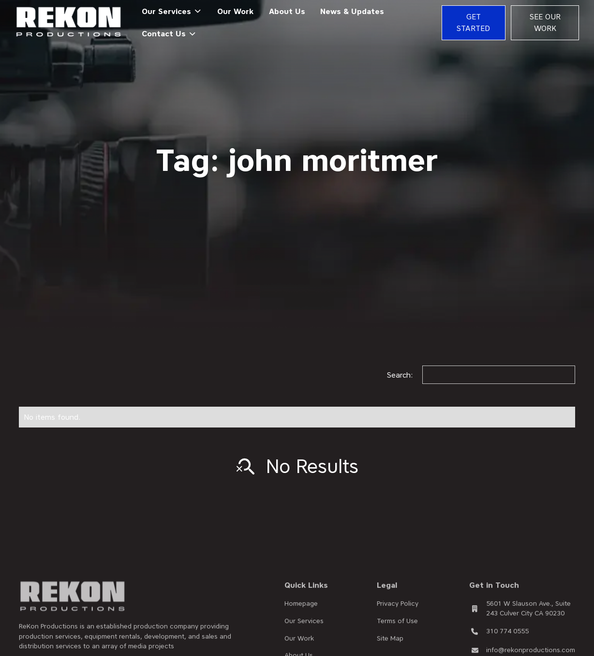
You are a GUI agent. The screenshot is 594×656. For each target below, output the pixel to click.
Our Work (235, 11)
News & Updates (352, 11)
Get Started (473, 22)
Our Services (304, 630)
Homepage (301, 613)
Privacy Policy (397, 613)
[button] (171, 11)
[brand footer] (73, 606)
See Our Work (545, 22)
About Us (287, 11)
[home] (69, 22)
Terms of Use (397, 630)
